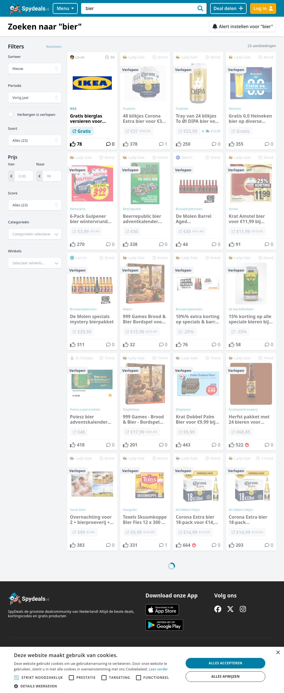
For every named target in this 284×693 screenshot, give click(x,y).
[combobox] (35, 234)
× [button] (278, 653)
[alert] (142, 670)
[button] (96, 686)
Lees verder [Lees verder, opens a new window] (158, 669)
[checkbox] (10, 114)
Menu (65, 8)
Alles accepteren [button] (225, 663)
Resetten (54, 46)
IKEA (73, 109)
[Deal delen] (228, 8)
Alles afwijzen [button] (225, 676)
